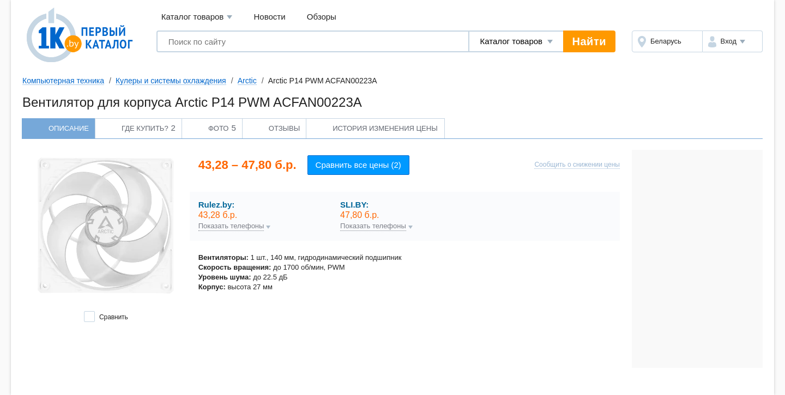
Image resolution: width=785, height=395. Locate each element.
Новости (270, 16)
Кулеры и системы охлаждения (171, 80)
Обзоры (321, 16)
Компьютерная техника (63, 80)
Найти (589, 41)
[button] (732, 41)
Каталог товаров (197, 17)
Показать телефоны (231, 226)
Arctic (247, 80)
